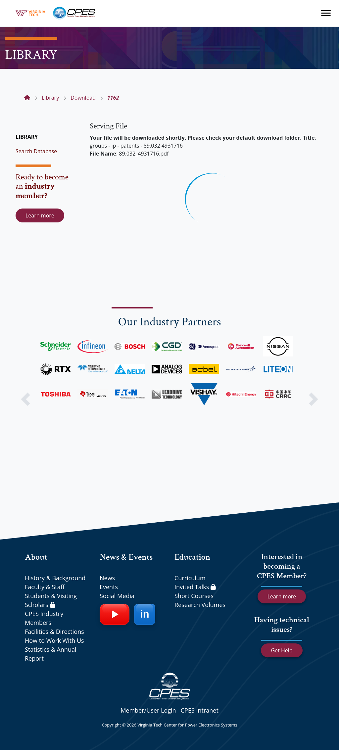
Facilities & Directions (54, 631)
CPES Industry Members (44, 618)
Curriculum (190, 578)
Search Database (36, 151)
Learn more (39, 215)
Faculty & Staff (45, 587)
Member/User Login (148, 710)
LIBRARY (27, 136)
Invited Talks (195, 587)
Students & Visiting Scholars (51, 600)
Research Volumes (199, 605)
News (107, 578)
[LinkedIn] (144, 614)
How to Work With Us (54, 640)
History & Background (55, 578)
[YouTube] (114, 614)
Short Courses (194, 596)
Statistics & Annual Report (50, 653)
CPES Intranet (199, 710)
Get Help (281, 650)
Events (109, 587)
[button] (25, 399)
